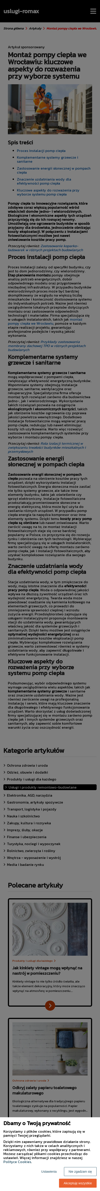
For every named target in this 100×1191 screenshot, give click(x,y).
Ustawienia (49, 1171)
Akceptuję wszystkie (78, 1183)
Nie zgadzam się (80, 1171)
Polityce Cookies (17, 1161)
